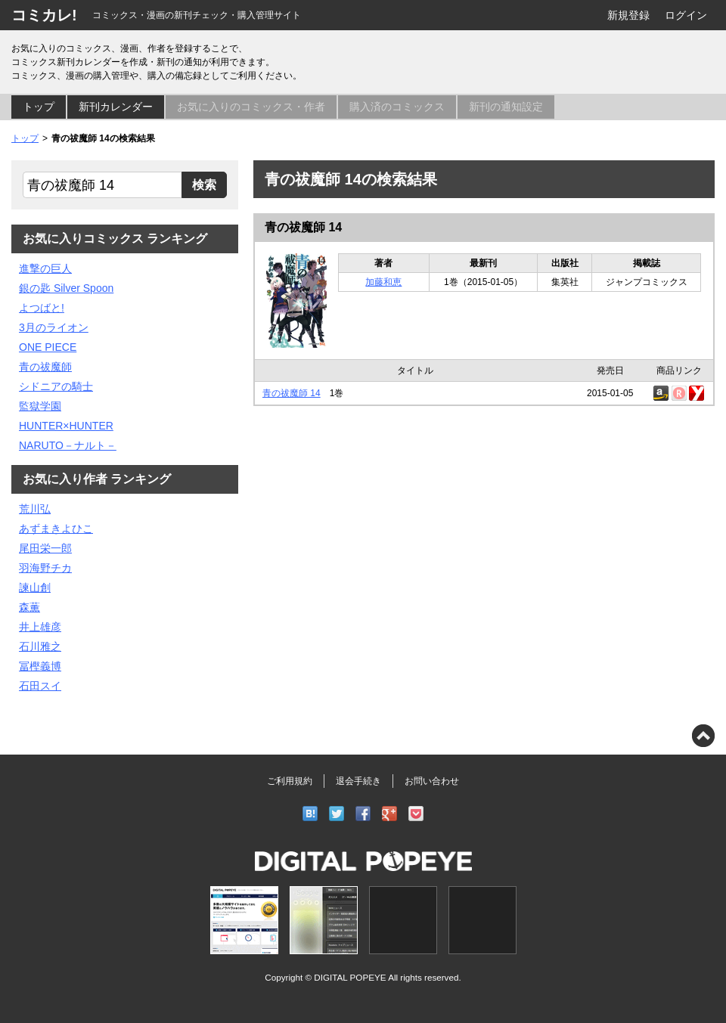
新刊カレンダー (116, 107)
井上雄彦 (40, 627)
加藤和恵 (383, 282)
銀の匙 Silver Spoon (66, 288)
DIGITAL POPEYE (350, 977)
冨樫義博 (40, 666)
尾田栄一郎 (45, 548)
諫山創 (35, 587)
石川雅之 (40, 646)
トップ (38, 107)
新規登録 (628, 15)
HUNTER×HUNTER (66, 426)
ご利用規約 (289, 781)
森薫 (29, 607)
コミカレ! (44, 15)
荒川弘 (35, 509)
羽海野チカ (45, 568)
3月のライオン (53, 327)
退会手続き (358, 781)
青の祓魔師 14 (303, 227)
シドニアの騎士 (56, 386)
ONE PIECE (47, 347)
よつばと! (41, 308)
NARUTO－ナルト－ (67, 445)
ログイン (686, 15)
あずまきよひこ (56, 528)
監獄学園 (40, 406)
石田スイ (40, 686)
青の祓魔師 (45, 367)
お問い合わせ (432, 781)
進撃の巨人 (45, 268)
